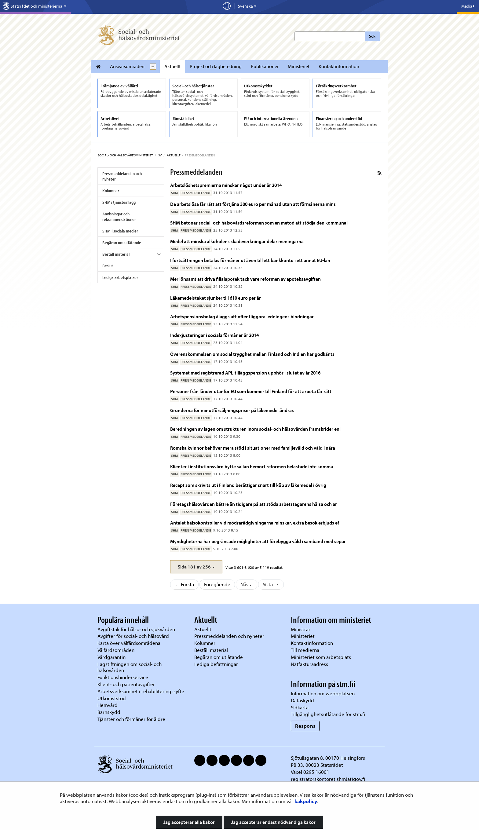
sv (160, 155)
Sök (372, 36)
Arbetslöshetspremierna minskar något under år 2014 (226, 185)
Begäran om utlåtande (121, 242)
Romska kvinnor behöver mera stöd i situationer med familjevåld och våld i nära (252, 447)
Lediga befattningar (216, 664)
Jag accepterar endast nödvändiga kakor (273, 822)
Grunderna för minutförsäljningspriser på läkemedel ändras (232, 410)
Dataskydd (302, 700)
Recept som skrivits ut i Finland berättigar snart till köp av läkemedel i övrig (248, 485)
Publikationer (265, 66)
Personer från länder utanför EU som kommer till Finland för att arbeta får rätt (250, 391)
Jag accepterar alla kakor (189, 822)
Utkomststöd (111, 698)
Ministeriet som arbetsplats (321, 657)
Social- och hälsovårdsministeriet (125, 155)
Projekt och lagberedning (216, 66)
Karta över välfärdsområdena (128, 643)
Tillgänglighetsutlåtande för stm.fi (328, 714)
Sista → (271, 584)
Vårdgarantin (111, 657)
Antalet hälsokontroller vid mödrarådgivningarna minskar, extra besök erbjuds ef (254, 522)
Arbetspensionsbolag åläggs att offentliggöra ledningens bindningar (242, 316)
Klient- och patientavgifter (126, 684)
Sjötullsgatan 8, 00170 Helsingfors (328, 758)
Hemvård (107, 705)
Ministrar (300, 629)
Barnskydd (108, 712)
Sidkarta (300, 707)
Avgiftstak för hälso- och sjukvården (136, 629)
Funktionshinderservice (122, 677)
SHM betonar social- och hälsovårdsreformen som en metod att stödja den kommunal (259, 222)
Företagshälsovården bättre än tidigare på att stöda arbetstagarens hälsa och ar (253, 504)
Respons (305, 725)
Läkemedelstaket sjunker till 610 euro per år (215, 297)
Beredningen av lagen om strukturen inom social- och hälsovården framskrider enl (255, 429)
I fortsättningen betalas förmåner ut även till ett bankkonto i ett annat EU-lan (250, 260)
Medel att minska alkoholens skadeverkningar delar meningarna (237, 241)
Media (467, 6)
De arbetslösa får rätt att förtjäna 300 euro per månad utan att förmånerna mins (253, 204)
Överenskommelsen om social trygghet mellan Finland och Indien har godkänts (252, 354)
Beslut (107, 266)
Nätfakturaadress (309, 664)
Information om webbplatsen (323, 693)
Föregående (217, 584)
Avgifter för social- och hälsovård (133, 636)
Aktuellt (172, 66)
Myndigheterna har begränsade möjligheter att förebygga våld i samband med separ (258, 541)
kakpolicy (305, 801)
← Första (184, 584)
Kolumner (110, 190)
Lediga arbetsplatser (120, 277)
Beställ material (116, 254)
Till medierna (305, 650)
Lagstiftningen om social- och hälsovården (129, 667)
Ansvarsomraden (127, 66)
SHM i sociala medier (120, 231)
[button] (196, 566)
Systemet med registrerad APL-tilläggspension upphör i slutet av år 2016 (245, 372)
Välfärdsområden (115, 650)
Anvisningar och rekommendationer (119, 216)
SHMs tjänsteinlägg (119, 202)
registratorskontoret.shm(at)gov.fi (328, 779)
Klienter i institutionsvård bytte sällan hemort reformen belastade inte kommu (251, 466)
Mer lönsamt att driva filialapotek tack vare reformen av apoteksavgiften (245, 279)
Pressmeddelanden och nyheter (122, 176)
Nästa (246, 584)
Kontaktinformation (339, 66)
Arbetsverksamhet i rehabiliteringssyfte (141, 691)
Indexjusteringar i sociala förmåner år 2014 (214, 335)
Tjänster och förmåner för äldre (131, 719)
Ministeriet (298, 66)
